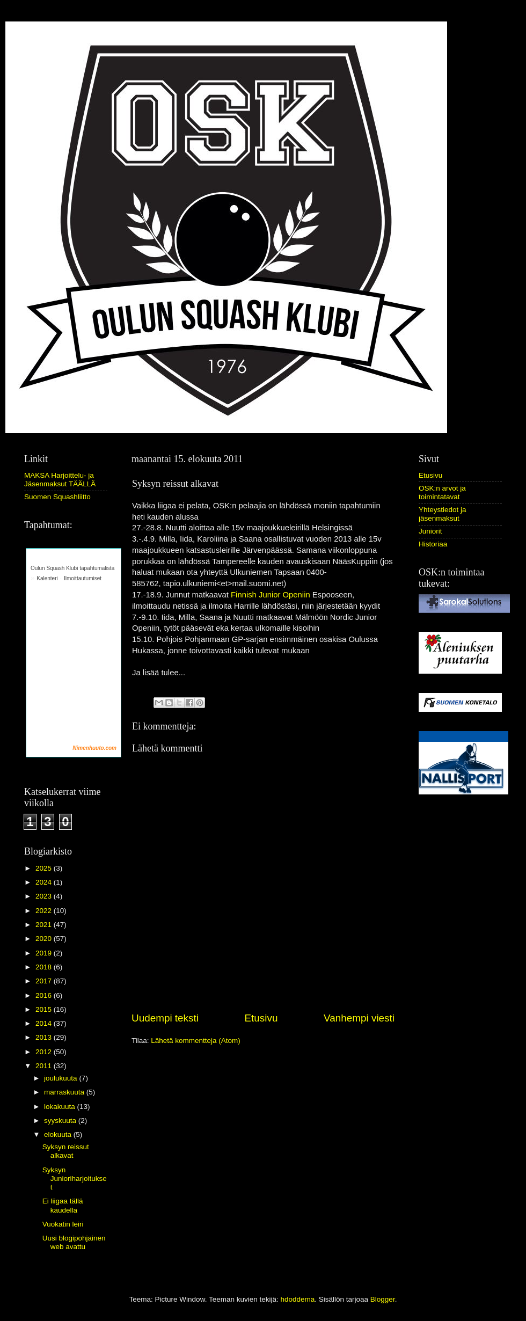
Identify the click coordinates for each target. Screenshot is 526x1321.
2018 (44, 967)
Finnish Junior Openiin (270, 594)
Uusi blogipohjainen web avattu (74, 1242)
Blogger (382, 1299)
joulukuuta (61, 1078)
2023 (44, 896)
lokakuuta (60, 1107)
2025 (44, 868)
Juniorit (430, 531)
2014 (44, 1023)
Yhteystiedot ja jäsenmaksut (442, 514)
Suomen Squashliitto (57, 497)
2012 (44, 1052)
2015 (44, 1009)
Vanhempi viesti (359, 1018)
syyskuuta (61, 1120)
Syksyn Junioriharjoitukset (74, 1178)
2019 (44, 953)
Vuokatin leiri (63, 1224)
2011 (44, 1066)
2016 (44, 995)
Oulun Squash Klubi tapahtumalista (72, 568)
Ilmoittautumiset (82, 578)
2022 (44, 911)
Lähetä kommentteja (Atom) (195, 1041)
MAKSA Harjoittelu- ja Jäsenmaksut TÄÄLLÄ (60, 479)
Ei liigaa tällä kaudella (62, 1205)
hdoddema (297, 1299)
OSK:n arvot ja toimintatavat (442, 492)
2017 (44, 981)
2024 (44, 882)
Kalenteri (46, 578)
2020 (44, 939)
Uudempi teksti (165, 1018)
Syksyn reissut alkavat (65, 1151)
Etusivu (261, 1018)
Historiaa (433, 544)
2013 (44, 1037)
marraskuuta (65, 1092)
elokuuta (59, 1134)
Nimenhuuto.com (94, 748)
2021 (44, 925)
